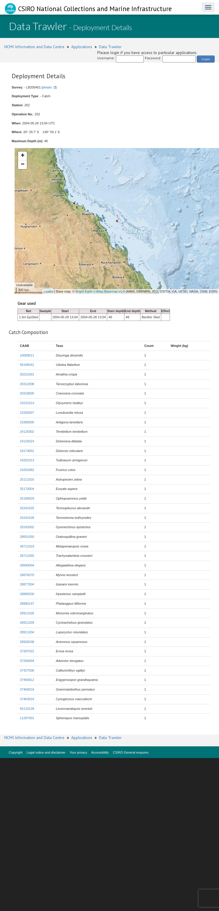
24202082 (27, 470)
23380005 (27, 422)
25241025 (27, 508)
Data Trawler (110, 46)
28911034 (27, 632)
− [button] (23, 164)
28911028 (27, 622)
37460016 (27, 689)
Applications (81, 46)
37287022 (27, 651)
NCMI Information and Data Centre (34, 46)
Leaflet (48, 291)
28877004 (27, 584)
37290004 (27, 661)
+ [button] (23, 156)
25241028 (27, 517)
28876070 (27, 575)
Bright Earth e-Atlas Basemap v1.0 (100, 291)
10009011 (27, 355)
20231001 (27, 374)
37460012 (27, 679)
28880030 (27, 594)
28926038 (27, 642)
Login (205, 59)
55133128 (27, 708)
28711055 (27, 555)
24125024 (27, 441)
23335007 (27, 412)
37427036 (27, 670)
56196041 (27, 364)
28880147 (27, 603)
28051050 (27, 536)
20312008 (27, 384)
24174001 (27, 451)
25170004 (27, 489)
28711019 (27, 546)
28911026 (27, 613)
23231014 (27, 403)
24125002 (27, 431)
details (47, 87)
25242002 (27, 527)
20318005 (27, 393)
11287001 (27, 718)
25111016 (27, 479)
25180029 (27, 498)
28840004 (27, 565)
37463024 (27, 699)
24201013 (27, 460)
